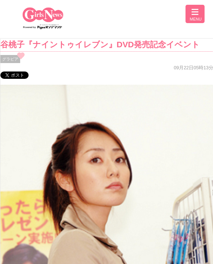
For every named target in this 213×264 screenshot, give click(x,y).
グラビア (10, 59)
